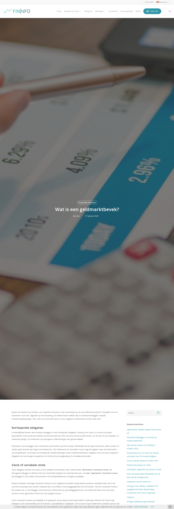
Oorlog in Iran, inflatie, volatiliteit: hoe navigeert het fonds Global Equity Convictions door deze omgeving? (142, 489)
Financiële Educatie (87, 202)
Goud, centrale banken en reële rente (142, 460)
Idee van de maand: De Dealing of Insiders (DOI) (141, 447)
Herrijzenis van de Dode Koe (139, 481)
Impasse (130, 497)
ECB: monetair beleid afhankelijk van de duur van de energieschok (143, 475)
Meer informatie (141, 507)
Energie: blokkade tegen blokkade (141, 501)
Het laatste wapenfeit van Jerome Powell (144, 469)
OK (152, 507)
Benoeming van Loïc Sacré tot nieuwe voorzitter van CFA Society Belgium (143, 454)
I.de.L (78, 216)
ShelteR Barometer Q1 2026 (139, 465)
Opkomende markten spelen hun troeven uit (144, 431)
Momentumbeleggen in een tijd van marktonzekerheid (142, 439)
